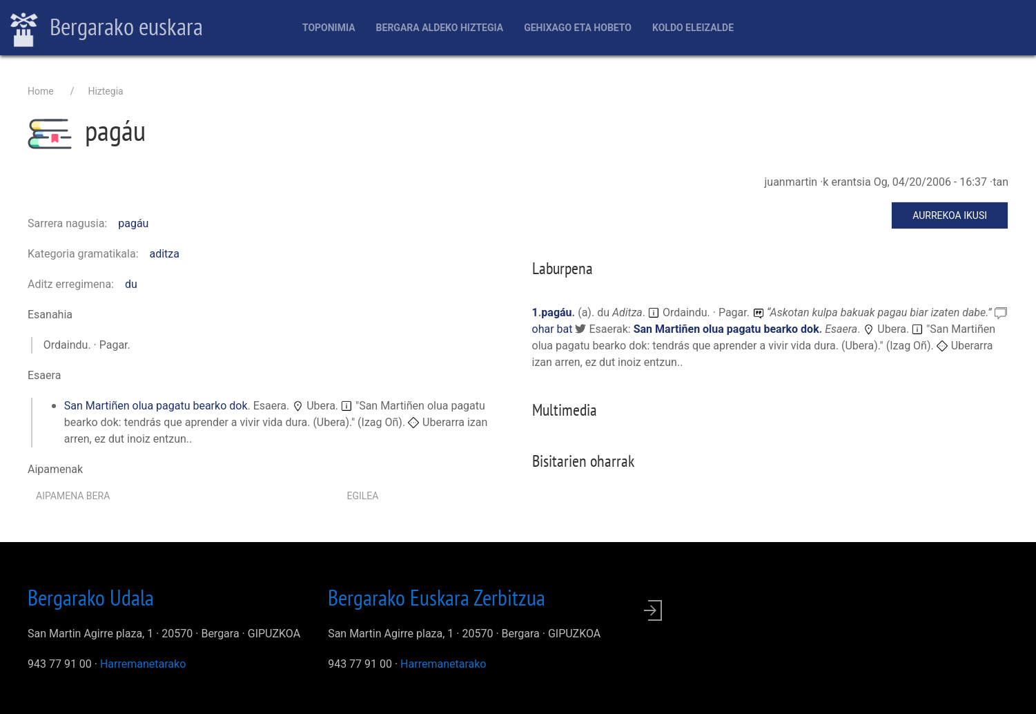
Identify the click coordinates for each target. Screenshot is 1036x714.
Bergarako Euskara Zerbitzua (436, 597)
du (131, 284)
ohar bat (554, 329)
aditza (165, 253)
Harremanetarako (143, 663)
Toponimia (328, 27)
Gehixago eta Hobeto (578, 27)
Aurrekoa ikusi (949, 215)
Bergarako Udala (91, 597)
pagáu (133, 223)
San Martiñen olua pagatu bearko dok (156, 405)
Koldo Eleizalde (693, 27)
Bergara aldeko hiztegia (440, 27)
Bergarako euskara (106, 28)
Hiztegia (105, 91)
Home (41, 91)
